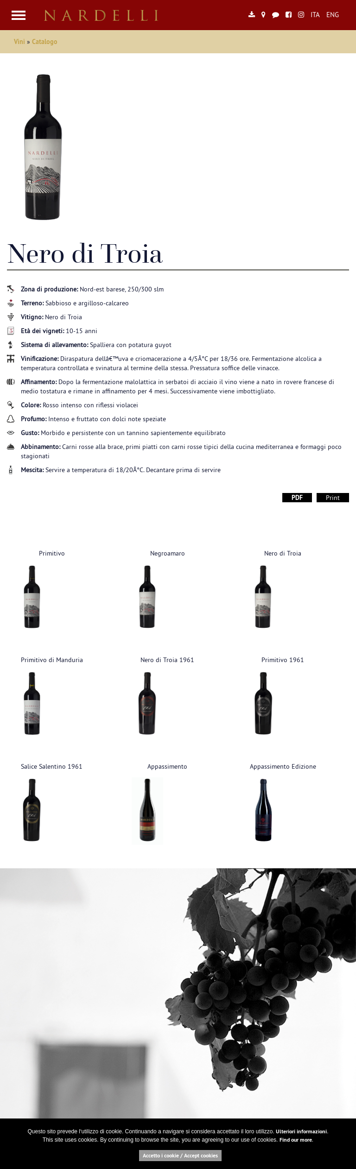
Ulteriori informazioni (301, 1131)
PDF (297, 497)
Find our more (296, 1140)
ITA (315, 14)
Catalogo (44, 42)
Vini (20, 42)
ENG (332, 14)
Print (333, 497)
